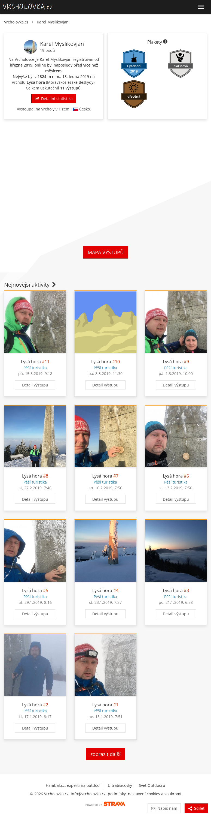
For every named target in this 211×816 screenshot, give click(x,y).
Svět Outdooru (152, 785)
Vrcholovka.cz (16, 22)
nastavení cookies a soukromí (154, 793)
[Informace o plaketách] (165, 42)
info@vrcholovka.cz (88, 793)
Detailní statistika (53, 98)
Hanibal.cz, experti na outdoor (73, 785)
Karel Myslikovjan (53, 22)
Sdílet (196, 808)
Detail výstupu (35, 385)
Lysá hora (36, 82)
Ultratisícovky (120, 785)
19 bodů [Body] (47, 50)
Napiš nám (164, 808)
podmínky (117, 793)
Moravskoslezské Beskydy (70, 82)
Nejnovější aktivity (30, 284)
